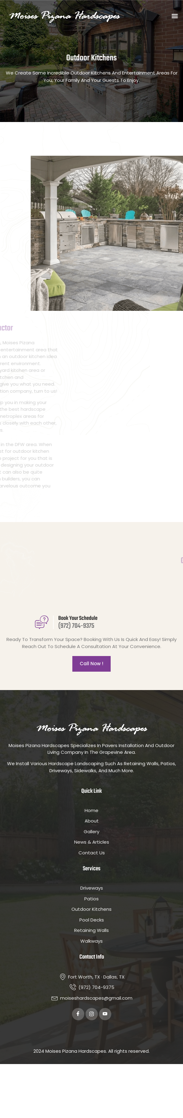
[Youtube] (105, 1014)
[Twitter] (92, 1014)
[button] (175, 16)
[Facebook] (78, 1014)
